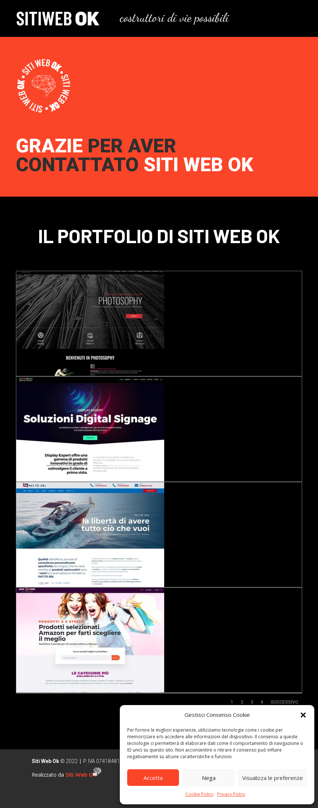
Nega (209, 777)
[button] (303, 715)
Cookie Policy (199, 794)
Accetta (153, 777)
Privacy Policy (231, 794)
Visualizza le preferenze (272, 777)
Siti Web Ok (81, 775)
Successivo (284, 702)
